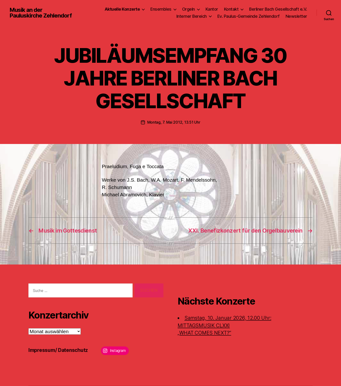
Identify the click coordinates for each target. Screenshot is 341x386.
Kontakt (231, 9)
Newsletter (296, 16)
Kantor (212, 9)
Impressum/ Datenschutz (58, 350)
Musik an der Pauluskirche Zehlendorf (40, 12)
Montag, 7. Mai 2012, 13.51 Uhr (173, 122)
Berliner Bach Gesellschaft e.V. (278, 9)
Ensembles (160, 9)
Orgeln (188, 9)
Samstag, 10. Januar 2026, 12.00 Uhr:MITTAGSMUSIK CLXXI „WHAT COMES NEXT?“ (224, 325)
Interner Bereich (191, 16)
